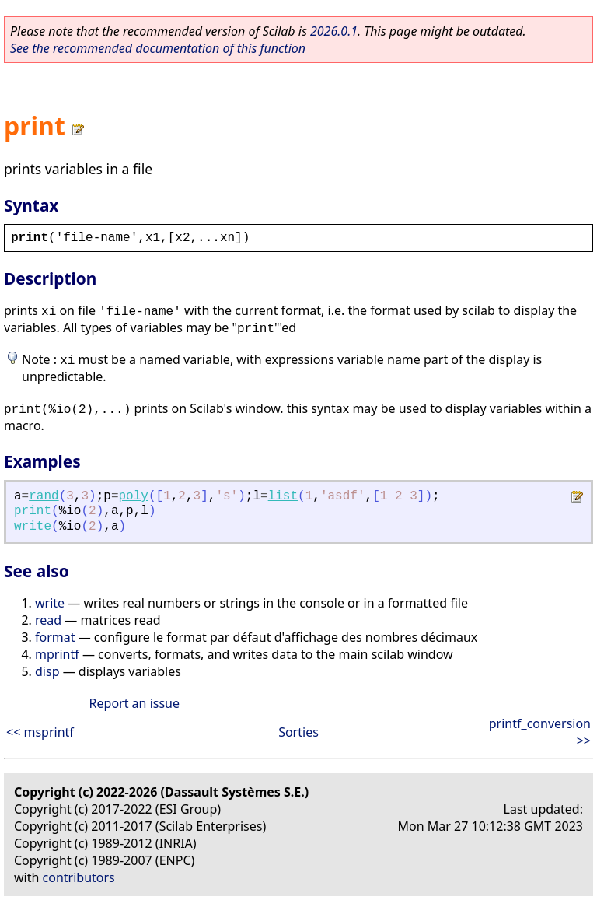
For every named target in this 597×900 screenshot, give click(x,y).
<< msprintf (40, 732)
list (283, 496)
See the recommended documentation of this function (157, 48)
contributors (79, 877)
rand (43, 496)
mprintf (57, 654)
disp (47, 671)
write (32, 527)
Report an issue (134, 703)
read (48, 620)
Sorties (298, 732)
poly (133, 496)
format (55, 637)
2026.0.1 (334, 31)
